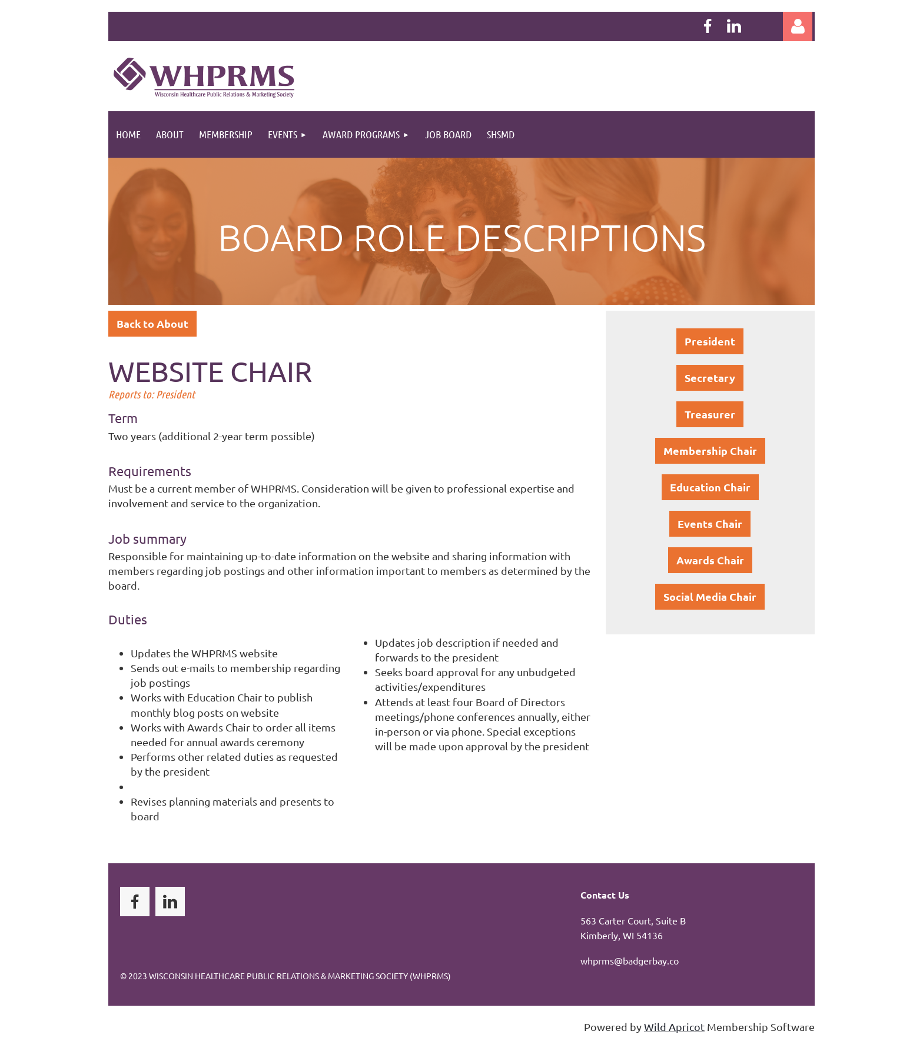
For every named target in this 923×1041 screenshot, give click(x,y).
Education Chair (710, 487)
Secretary (710, 377)
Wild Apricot (674, 1026)
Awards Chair (710, 560)
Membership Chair (710, 450)
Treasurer (710, 414)
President (710, 341)
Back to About (152, 323)
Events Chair (710, 523)
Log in (797, 26)
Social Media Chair (709, 596)
